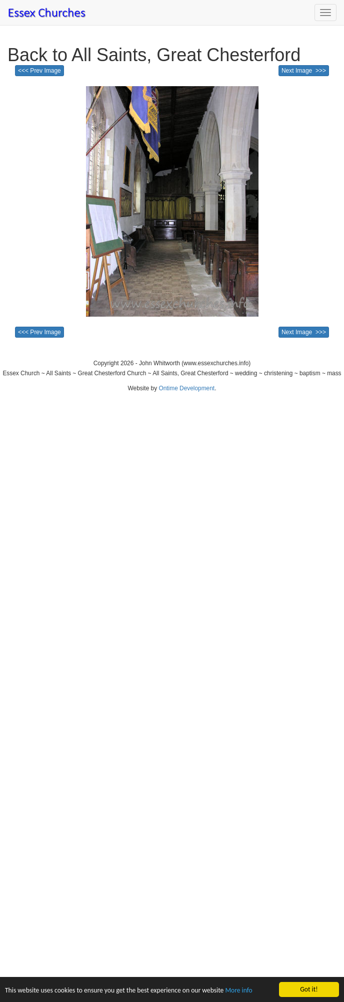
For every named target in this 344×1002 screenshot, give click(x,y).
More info (238, 990)
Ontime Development (186, 388)
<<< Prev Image (39, 70)
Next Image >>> (304, 70)
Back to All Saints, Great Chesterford (154, 55)
